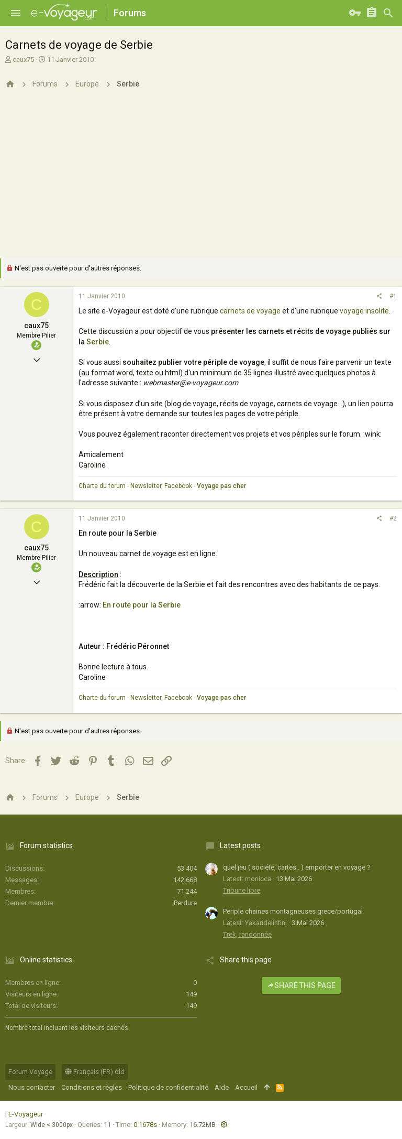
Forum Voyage (30, 1072)
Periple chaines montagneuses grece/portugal (293, 911)
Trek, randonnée (247, 934)
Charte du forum (102, 486)
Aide (222, 1087)
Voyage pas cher (221, 486)
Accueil (246, 1087)
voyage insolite (364, 311)
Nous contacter (31, 1087)
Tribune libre (241, 890)
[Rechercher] (388, 13)
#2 (393, 518)
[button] (15, 13)
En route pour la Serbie (142, 605)
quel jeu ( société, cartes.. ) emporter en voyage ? (297, 867)
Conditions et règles (91, 1087)
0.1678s (145, 1125)
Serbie (97, 342)
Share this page (301, 985)
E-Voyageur (25, 1114)
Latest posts (240, 845)
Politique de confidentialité (168, 1087)
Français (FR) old (95, 1072)
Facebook (178, 486)
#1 (393, 296)
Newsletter (145, 486)
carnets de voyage (250, 311)
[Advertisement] (201, 179)
